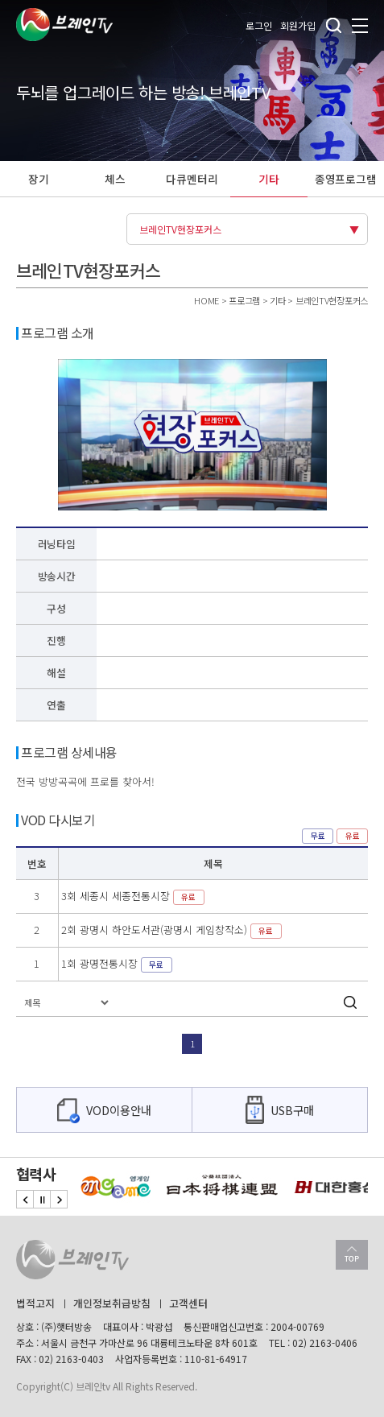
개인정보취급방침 (112, 1303)
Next (59, 1199)
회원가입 (298, 25)
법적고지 (35, 1303)
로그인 (259, 25)
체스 (115, 179)
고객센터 (188, 1303)
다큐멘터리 (191, 179)
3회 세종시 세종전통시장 (132, 895)
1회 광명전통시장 (116, 963)
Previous (25, 1199)
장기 (38, 179)
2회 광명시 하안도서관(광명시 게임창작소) (171, 929)
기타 (268, 179)
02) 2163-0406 (324, 1342)
